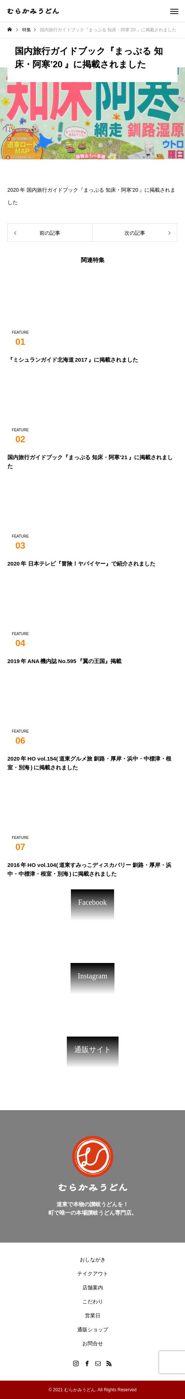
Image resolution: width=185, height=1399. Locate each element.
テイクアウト (92, 1273)
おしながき (93, 1259)
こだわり (92, 1301)
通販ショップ (92, 1329)
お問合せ (92, 1343)
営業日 (92, 1315)
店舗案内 (92, 1287)
